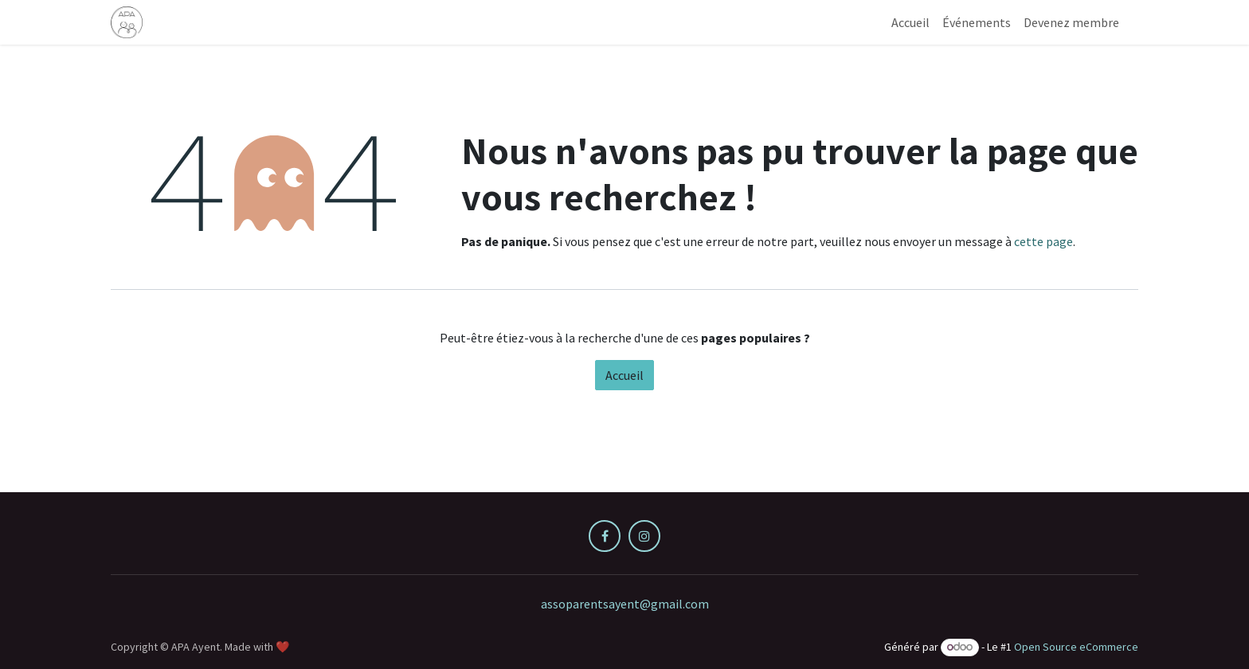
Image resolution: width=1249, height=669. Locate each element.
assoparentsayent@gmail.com (625, 604)
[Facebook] (605, 536)
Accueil (624, 375)
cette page (1043, 241)
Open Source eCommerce (1076, 647)
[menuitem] (910, 22)
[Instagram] (644, 536)
